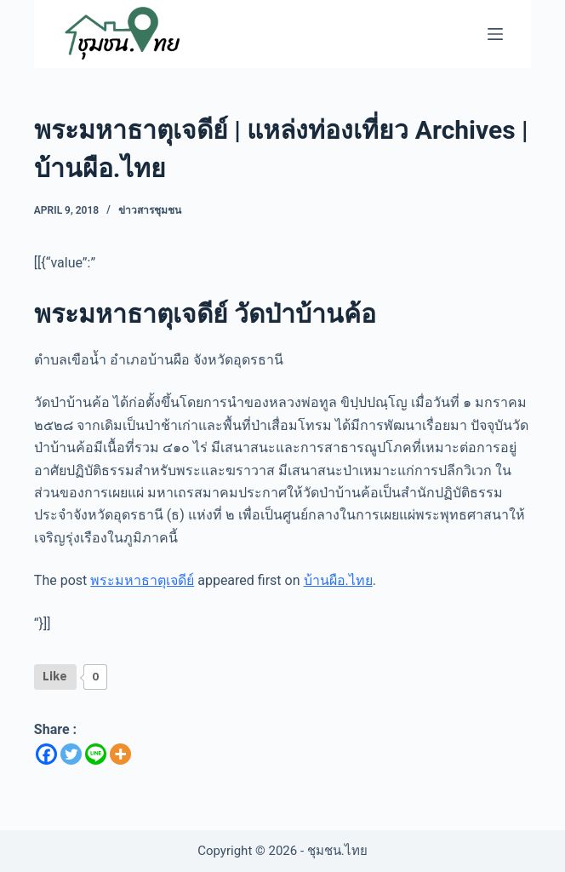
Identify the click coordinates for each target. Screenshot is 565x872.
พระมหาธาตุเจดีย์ (142, 580)
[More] (120, 754)
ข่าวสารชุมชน (149, 210)
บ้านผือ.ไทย (338, 580)
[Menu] (495, 34)
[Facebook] (46, 754)
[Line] (95, 754)
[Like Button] (55, 677)
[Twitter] (71, 754)
